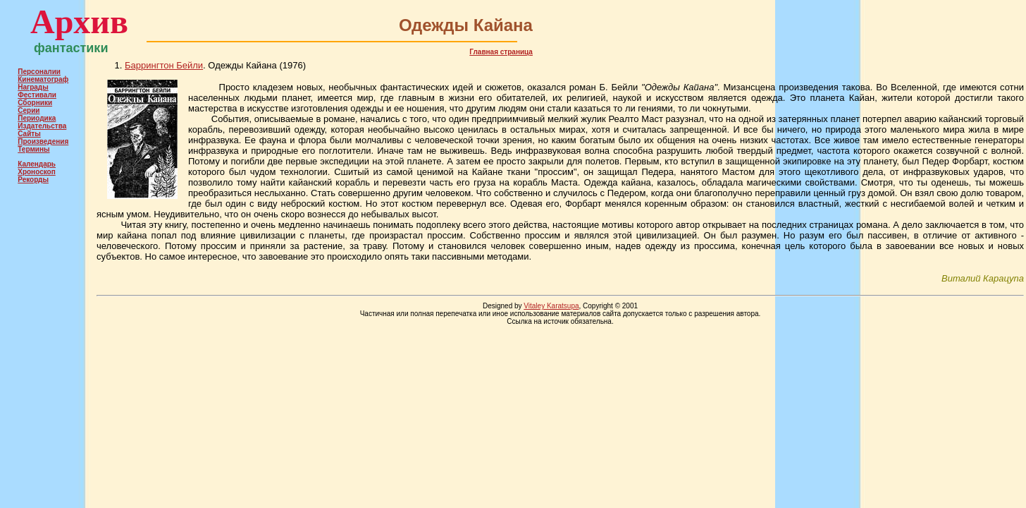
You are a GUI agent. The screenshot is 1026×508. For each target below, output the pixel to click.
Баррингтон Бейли (164, 65)
